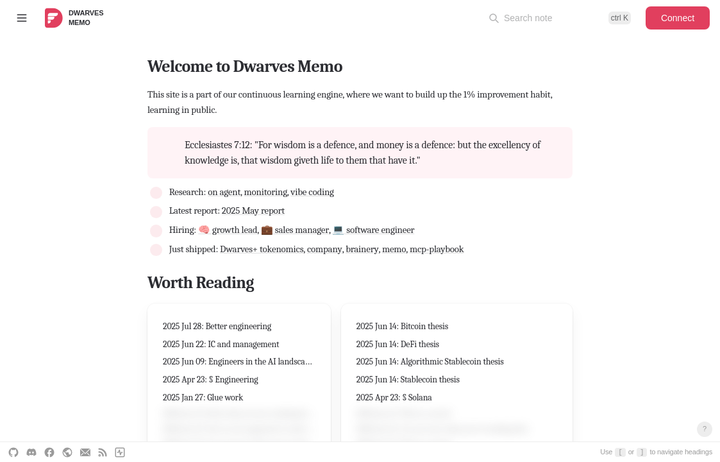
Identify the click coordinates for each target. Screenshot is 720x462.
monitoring (265, 192)
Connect (677, 18)
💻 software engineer (373, 229)
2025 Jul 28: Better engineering (217, 326)
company (324, 249)
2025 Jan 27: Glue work (203, 397)
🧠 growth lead (227, 229)
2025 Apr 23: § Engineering (210, 379)
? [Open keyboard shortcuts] (705, 428)
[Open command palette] (560, 18)
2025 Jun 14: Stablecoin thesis (408, 379)
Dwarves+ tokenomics (261, 249)
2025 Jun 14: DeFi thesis (397, 344)
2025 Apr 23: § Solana (394, 397)
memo (394, 249)
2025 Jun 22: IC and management (221, 344)
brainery (362, 249)
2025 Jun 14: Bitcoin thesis (402, 326)
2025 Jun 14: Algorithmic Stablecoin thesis (430, 361)
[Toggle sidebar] (21, 18)
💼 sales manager (295, 229)
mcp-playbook (437, 249)
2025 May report (253, 210)
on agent (224, 192)
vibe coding (311, 192)
